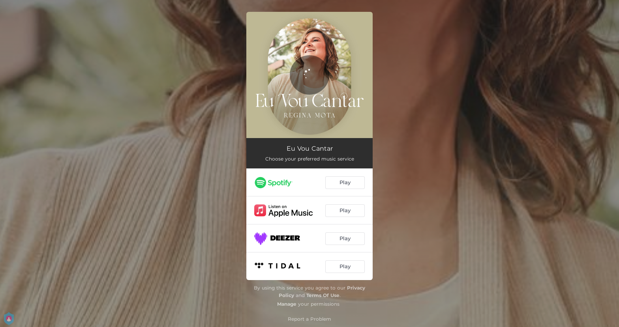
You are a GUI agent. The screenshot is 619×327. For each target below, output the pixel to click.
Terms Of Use (323, 295)
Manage (286, 304)
